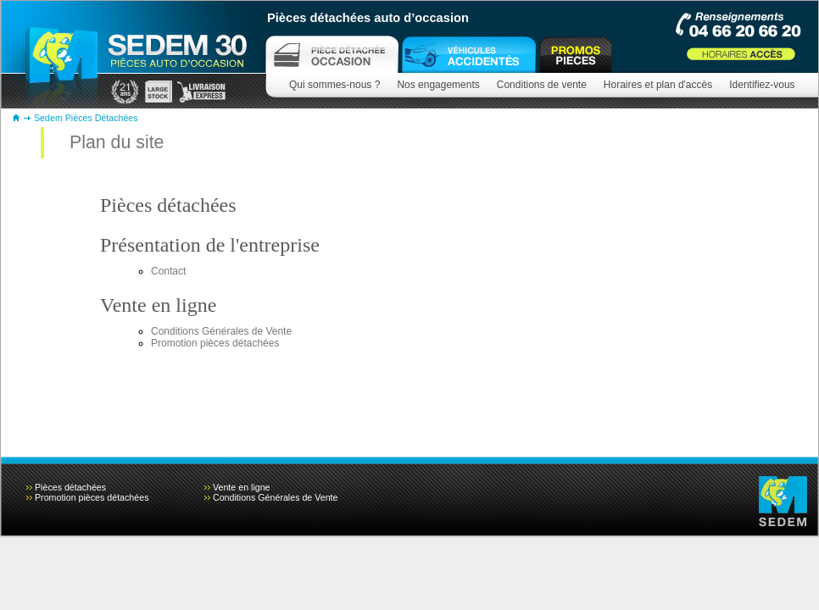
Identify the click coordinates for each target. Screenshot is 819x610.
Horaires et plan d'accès (658, 85)
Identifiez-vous (761, 85)
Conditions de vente (542, 85)
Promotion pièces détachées (215, 343)
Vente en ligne (158, 305)
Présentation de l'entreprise (210, 245)
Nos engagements (438, 85)
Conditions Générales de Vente (221, 331)
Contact (168, 271)
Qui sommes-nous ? (334, 85)
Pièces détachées (168, 205)
